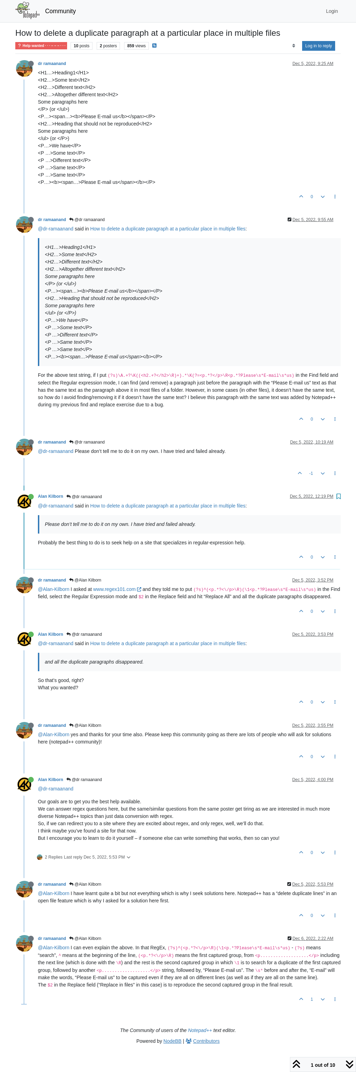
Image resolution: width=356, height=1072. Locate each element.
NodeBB (172, 1041)
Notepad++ (200, 1030)
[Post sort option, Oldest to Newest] (293, 46)
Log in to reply (318, 45)
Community (60, 11)
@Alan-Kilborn (53, 589)
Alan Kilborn (50, 496)
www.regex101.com (117, 589)
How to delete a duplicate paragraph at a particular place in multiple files (167, 229)
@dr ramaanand (87, 219)
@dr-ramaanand (55, 229)
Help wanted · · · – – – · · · (41, 45)
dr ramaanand (52, 63)
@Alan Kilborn (85, 580)
